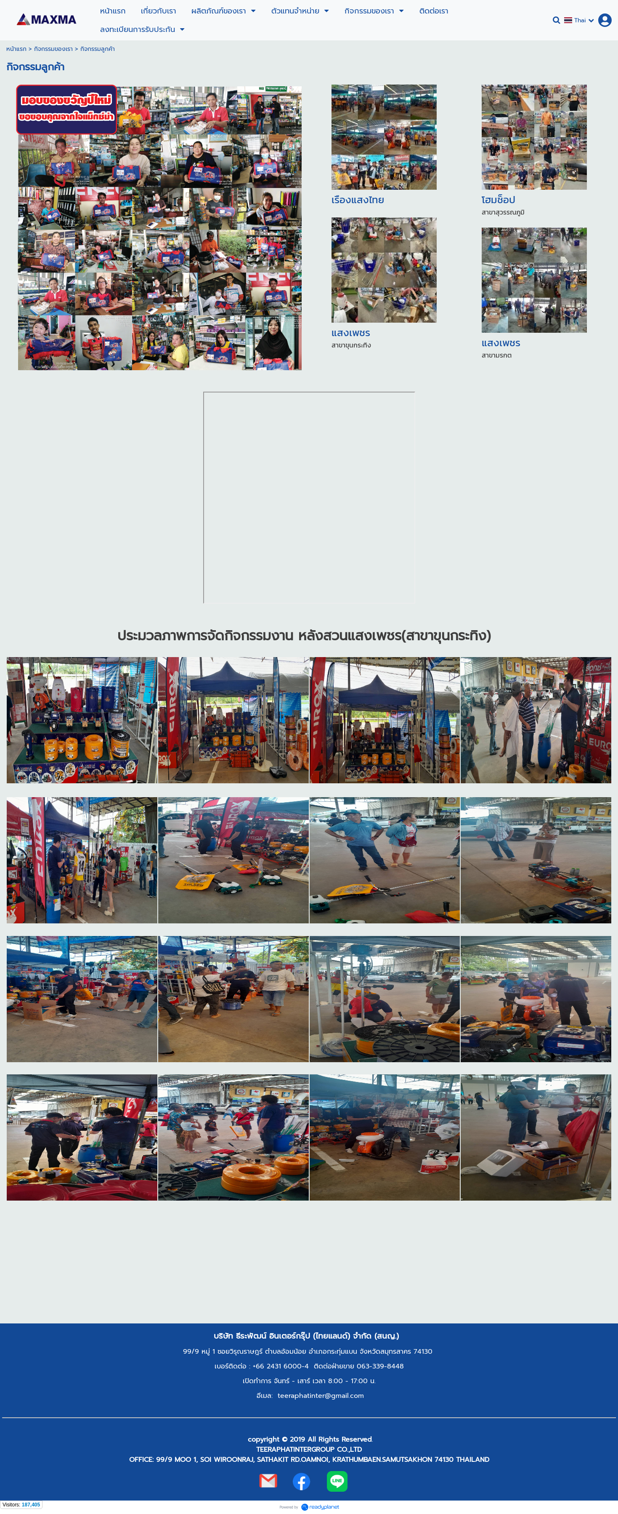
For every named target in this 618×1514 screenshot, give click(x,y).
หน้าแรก (16, 49)
